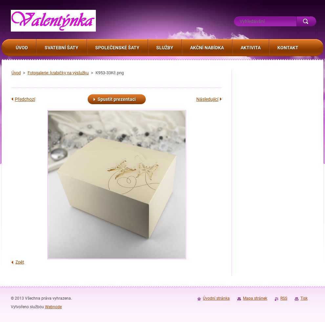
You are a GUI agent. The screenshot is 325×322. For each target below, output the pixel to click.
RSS (283, 298)
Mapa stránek (255, 298)
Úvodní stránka (216, 298)
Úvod (16, 72)
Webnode (53, 307)
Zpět (19, 262)
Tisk (304, 298)
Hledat (306, 21)
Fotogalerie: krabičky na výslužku (58, 72)
